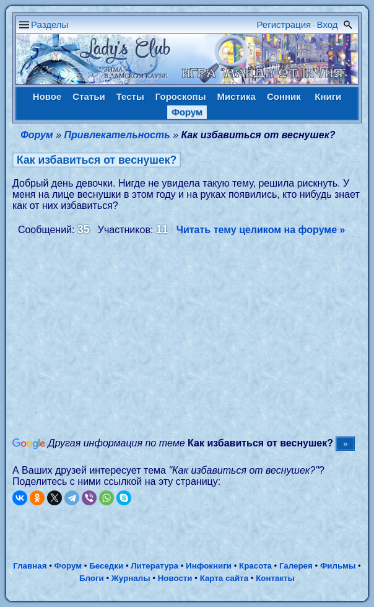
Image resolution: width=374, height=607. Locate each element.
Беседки (106, 565)
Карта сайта (224, 578)
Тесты (130, 96)
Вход (327, 24)
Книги (328, 96)
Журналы (130, 578)
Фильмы (337, 565)
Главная (29, 565)
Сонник (284, 96)
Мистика (236, 96)
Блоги (91, 578)
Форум (187, 112)
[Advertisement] (193, 335)
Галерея (296, 565)
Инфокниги (209, 565)
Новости (175, 578)
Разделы (49, 24)
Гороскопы (180, 96)
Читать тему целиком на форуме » (261, 229)
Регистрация (284, 24)
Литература (154, 565)
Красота (255, 565)
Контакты (275, 578)
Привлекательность (117, 135)
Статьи (88, 96)
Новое (47, 96)
